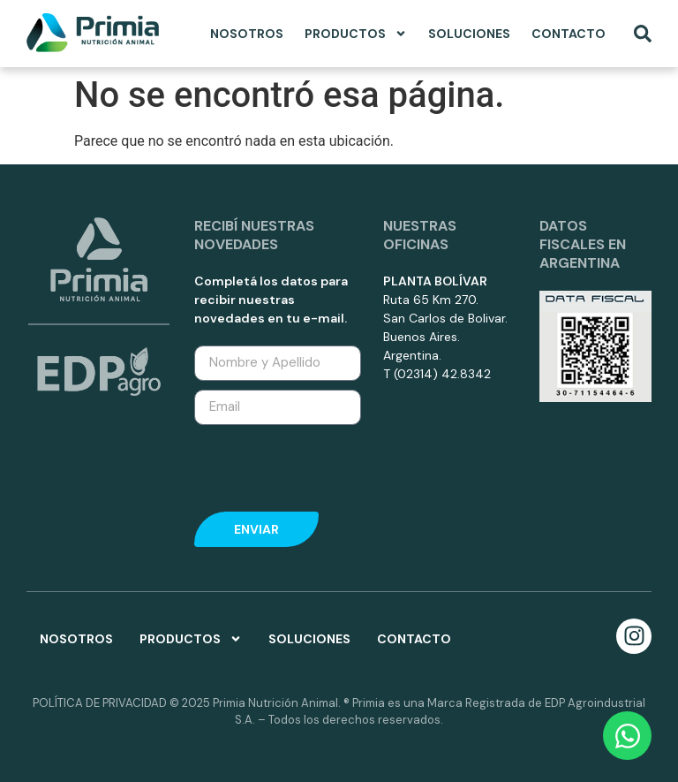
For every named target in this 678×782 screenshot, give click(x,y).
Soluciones (469, 34)
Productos (356, 34)
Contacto (568, 34)
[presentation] (309, 464)
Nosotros (246, 34)
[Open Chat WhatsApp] (627, 735)
